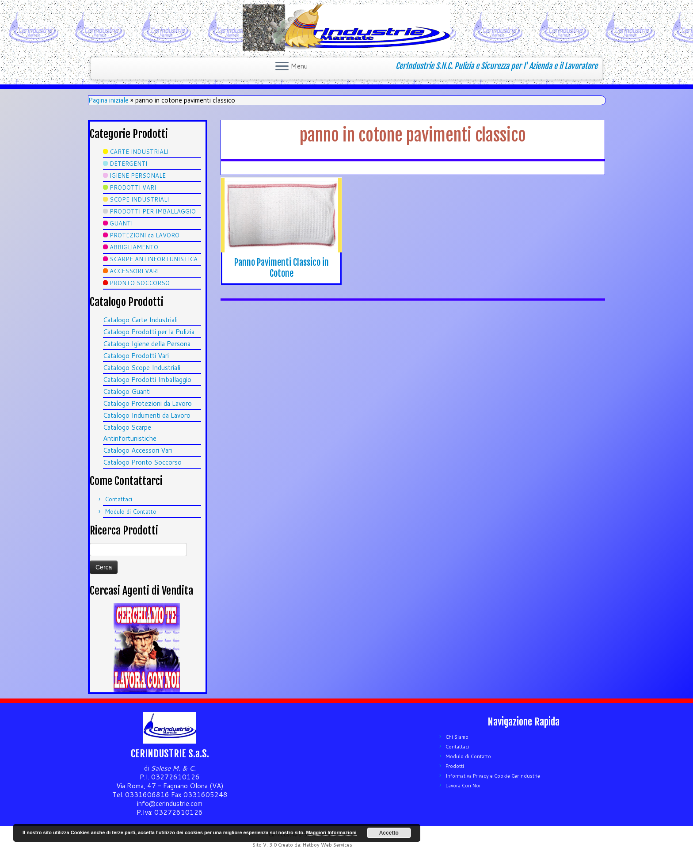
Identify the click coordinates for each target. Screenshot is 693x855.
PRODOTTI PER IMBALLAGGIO (153, 211)
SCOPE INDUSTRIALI (139, 199)
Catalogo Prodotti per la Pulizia (148, 331)
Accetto (389, 833)
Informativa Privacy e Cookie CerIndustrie (493, 775)
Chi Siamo (457, 736)
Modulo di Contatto (130, 511)
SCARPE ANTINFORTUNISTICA (154, 259)
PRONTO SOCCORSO (140, 283)
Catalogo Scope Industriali (141, 367)
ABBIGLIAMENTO (134, 247)
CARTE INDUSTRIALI (139, 152)
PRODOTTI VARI (133, 187)
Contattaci (118, 499)
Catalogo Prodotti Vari (136, 355)
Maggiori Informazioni (331, 832)
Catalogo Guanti (127, 391)
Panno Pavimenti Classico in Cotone (281, 268)
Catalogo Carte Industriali (140, 319)
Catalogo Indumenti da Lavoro (146, 415)
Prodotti (455, 766)
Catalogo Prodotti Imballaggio (147, 379)
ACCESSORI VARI (134, 271)
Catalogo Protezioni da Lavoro (147, 403)
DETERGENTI (128, 164)
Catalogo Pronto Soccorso (142, 462)
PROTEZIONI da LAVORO (144, 235)
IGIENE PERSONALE (138, 175)
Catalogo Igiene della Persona (146, 343)
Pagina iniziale (108, 100)
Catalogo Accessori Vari (137, 450)
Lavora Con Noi (463, 785)
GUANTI (121, 223)
